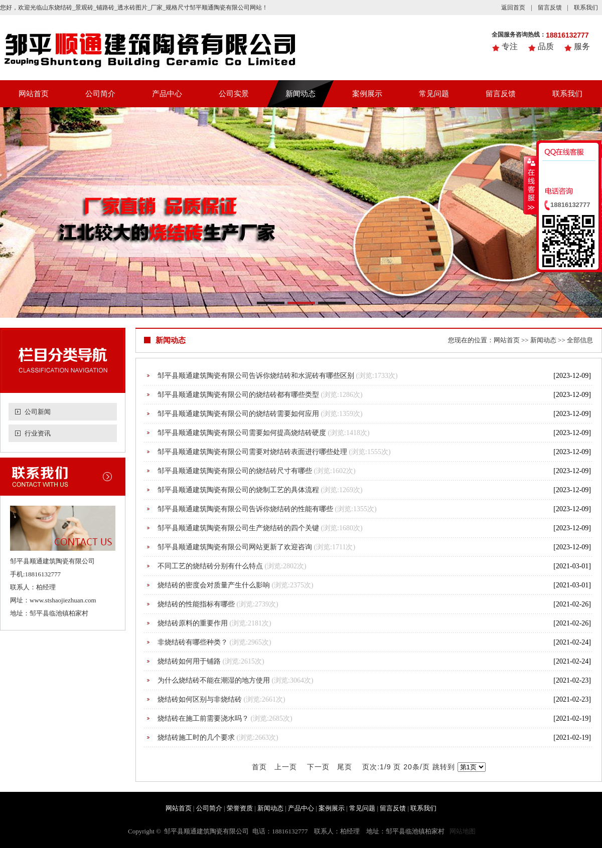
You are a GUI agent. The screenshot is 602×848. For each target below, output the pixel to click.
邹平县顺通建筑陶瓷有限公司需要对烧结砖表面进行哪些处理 (252, 452)
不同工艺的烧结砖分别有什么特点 (210, 566)
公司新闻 (38, 411)
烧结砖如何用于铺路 (189, 661)
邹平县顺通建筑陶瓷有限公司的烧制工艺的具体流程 (238, 490)
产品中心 (167, 94)
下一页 (318, 767)
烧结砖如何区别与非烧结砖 (200, 699)
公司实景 (234, 94)
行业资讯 (38, 433)
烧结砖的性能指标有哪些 (196, 604)
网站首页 (34, 94)
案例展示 (367, 94)
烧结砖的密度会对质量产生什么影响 (214, 585)
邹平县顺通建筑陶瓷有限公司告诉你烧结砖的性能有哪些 (245, 509)
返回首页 (513, 7)
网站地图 (462, 831)
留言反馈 (550, 7)
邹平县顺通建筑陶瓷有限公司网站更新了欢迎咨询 (235, 547)
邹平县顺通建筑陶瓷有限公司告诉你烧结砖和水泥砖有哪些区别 (256, 375)
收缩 (530, 185)
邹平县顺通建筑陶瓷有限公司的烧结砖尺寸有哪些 (235, 471)
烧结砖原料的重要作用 (193, 623)
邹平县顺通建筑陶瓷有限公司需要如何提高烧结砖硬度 (242, 433)
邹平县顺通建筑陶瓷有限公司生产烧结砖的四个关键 (238, 528)
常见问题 (434, 94)
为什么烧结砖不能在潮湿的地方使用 (214, 680)
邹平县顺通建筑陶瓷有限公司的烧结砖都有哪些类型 (238, 394)
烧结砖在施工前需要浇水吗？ (203, 718)
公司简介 (100, 94)
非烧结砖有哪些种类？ (193, 642)
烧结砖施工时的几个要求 (196, 737)
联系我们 (586, 7)
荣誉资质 (240, 808)
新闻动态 (300, 94)
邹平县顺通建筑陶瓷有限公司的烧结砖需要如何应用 (238, 413)
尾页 (344, 767)
